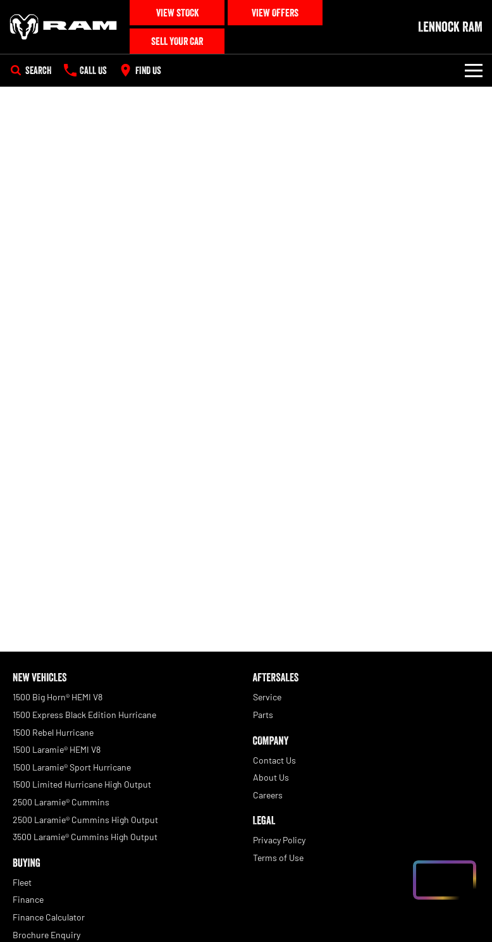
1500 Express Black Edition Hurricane (84, 714)
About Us (271, 777)
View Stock (177, 12)
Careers (268, 795)
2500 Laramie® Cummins (61, 801)
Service (267, 696)
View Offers (275, 12)
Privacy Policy (279, 839)
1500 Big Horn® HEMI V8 (57, 696)
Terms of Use (278, 857)
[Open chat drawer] (444, 880)
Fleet (22, 882)
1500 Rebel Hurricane (53, 732)
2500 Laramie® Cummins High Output (85, 819)
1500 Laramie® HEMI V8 (57, 749)
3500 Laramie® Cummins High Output (85, 836)
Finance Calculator (49, 917)
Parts (263, 714)
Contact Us (274, 760)
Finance (28, 899)
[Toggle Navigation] (474, 70)
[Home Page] (63, 27)
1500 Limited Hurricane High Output (82, 784)
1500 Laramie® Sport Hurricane (72, 767)
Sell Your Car (177, 41)
